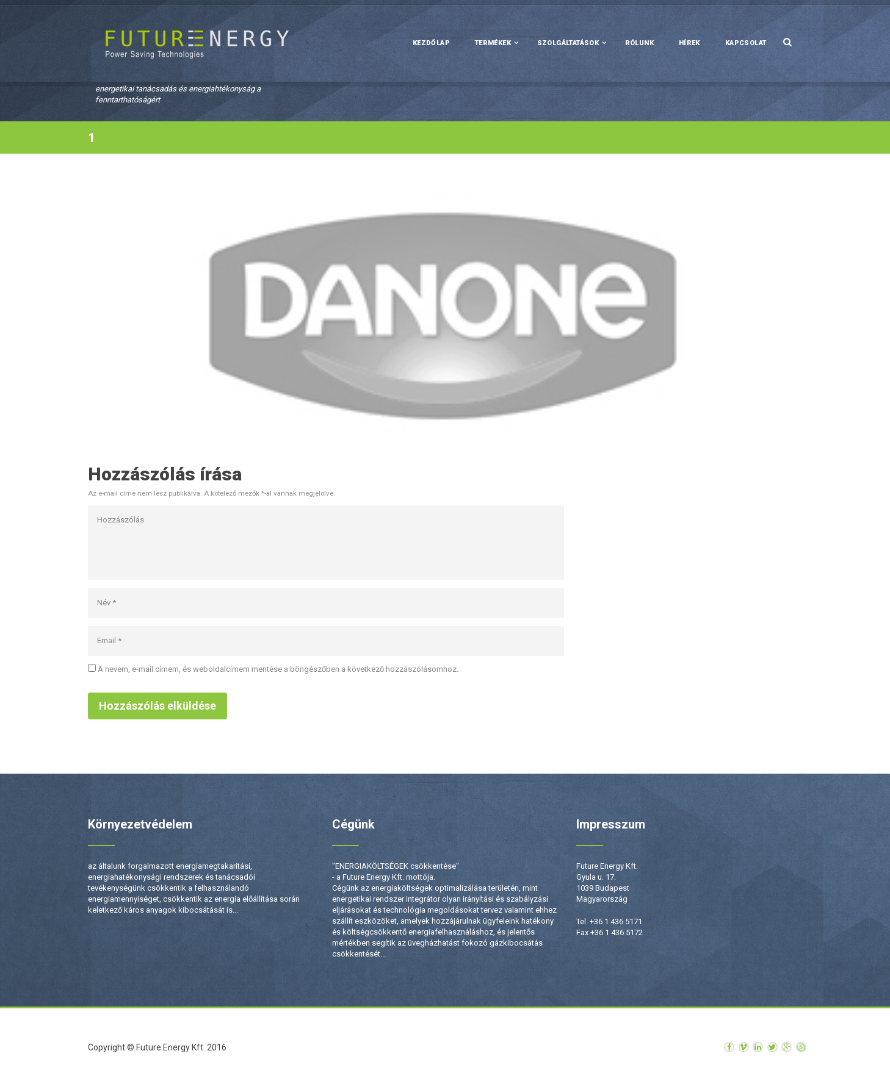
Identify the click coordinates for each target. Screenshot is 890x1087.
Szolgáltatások (568, 43)
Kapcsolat (746, 43)
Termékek (493, 43)
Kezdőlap (431, 43)
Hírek (689, 43)
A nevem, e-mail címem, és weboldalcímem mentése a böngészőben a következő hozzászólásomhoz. (278, 669)
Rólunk (639, 43)
